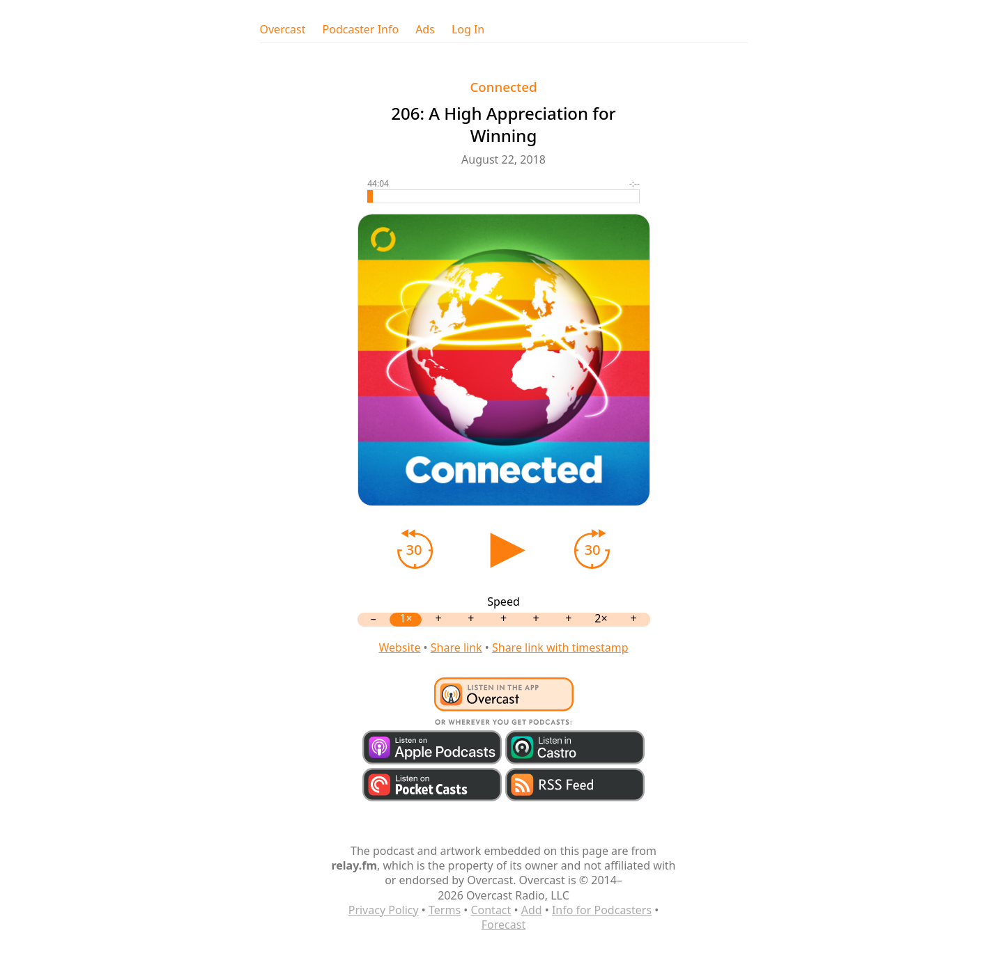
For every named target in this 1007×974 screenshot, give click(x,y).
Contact (490, 910)
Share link (456, 647)
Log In (468, 29)
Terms (445, 910)
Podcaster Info (361, 29)
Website (399, 647)
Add (531, 910)
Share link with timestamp (560, 647)
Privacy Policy (383, 910)
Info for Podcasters (602, 910)
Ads (425, 29)
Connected (503, 86)
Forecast (503, 924)
